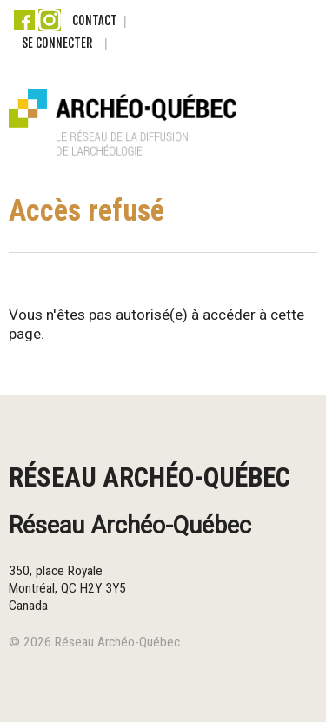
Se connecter (57, 43)
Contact (94, 20)
